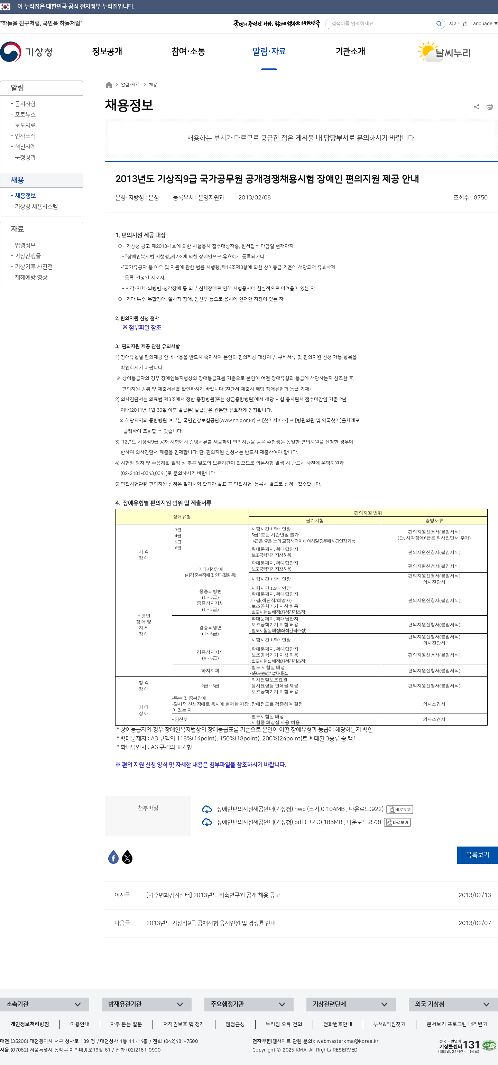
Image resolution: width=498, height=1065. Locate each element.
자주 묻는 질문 (126, 1024)
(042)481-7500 (181, 1041)
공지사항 (25, 104)
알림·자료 (130, 84)
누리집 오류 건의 (284, 1024)
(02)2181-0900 (143, 1050)
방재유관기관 (124, 1004)
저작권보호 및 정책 (184, 1024)
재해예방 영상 (31, 277)
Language (481, 24)
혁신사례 (25, 147)
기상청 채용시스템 (36, 207)
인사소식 (25, 136)
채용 (153, 84)
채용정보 (25, 196)
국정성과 (25, 158)
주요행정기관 (227, 1004)
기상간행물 (28, 256)
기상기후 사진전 (34, 267)
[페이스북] (113, 857)
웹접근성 (235, 1024)
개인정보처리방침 (29, 1024)
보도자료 (25, 125)
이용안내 (80, 1024)
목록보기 (477, 855)
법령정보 (25, 245)
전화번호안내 (337, 1024)
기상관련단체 (329, 1004)
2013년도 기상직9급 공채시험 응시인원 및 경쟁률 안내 (318, 923)
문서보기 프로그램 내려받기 (457, 1024)
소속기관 (17, 1004)
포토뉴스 (25, 115)
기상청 (26, 51)
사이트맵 (458, 24)
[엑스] (127, 857)
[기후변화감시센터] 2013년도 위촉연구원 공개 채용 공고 (318, 895)
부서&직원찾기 (389, 1024)
